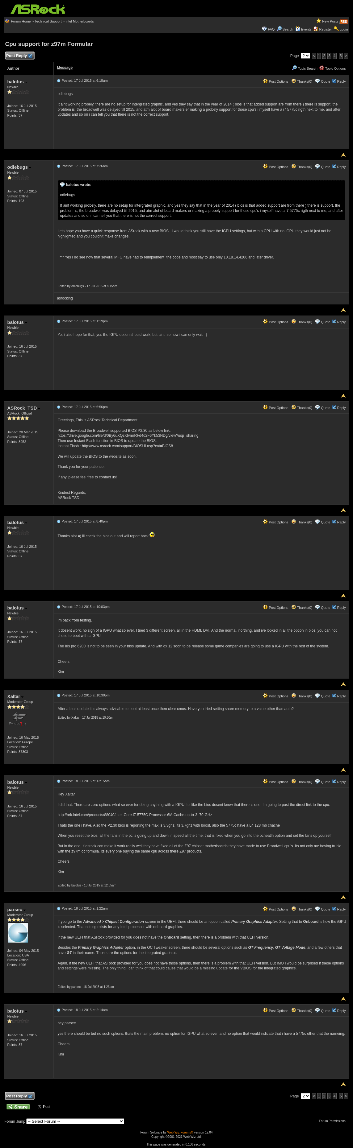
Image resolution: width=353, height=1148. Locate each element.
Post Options (275, 81)
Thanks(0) (301, 81)
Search (288, 29)
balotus (17, 81)
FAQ (271, 29)
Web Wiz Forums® (180, 1132)
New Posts (330, 21)
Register (325, 29)
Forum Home (21, 21)
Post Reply (19, 56)
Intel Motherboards (79, 21)
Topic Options (332, 68)
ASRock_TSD (23, 408)
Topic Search (304, 68)
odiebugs (19, 167)
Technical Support (48, 21)
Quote (325, 81)
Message (65, 67)
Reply (341, 81)
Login (344, 29)
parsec (16, 909)
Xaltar (15, 696)
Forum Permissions (334, 1121)
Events (303, 29)
